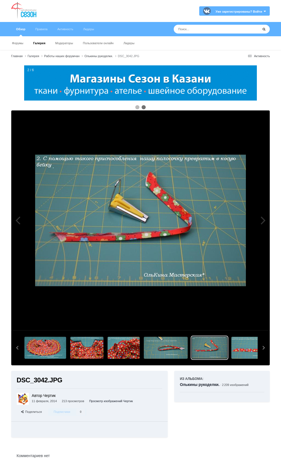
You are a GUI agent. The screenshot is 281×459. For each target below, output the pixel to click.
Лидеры (128, 43)
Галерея (39, 43)
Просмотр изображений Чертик (111, 401)
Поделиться (31, 411)
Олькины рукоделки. (200, 384)
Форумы (17, 43)
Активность (65, 29)
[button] (17, 348)
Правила (41, 29)
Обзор (21, 31)
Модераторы (64, 43)
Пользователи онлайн (98, 43)
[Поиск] (206, 29)
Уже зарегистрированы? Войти (241, 11)
